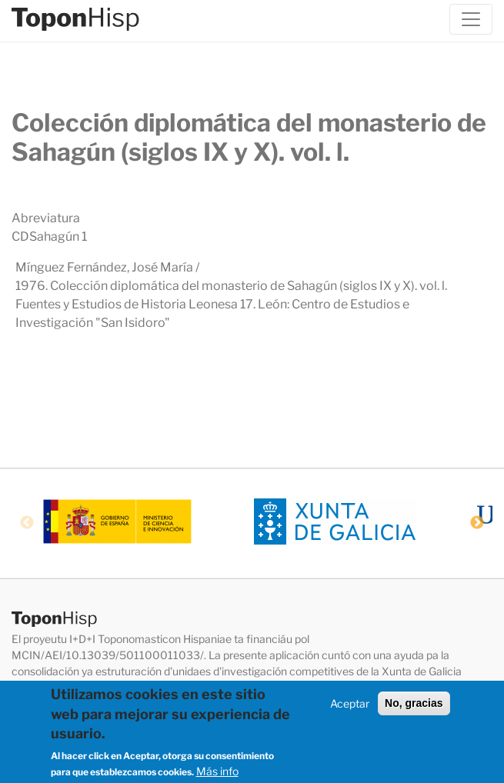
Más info (217, 773)
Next (477, 523)
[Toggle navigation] (470, 19)
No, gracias (413, 705)
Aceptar (349, 705)
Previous (27, 523)
